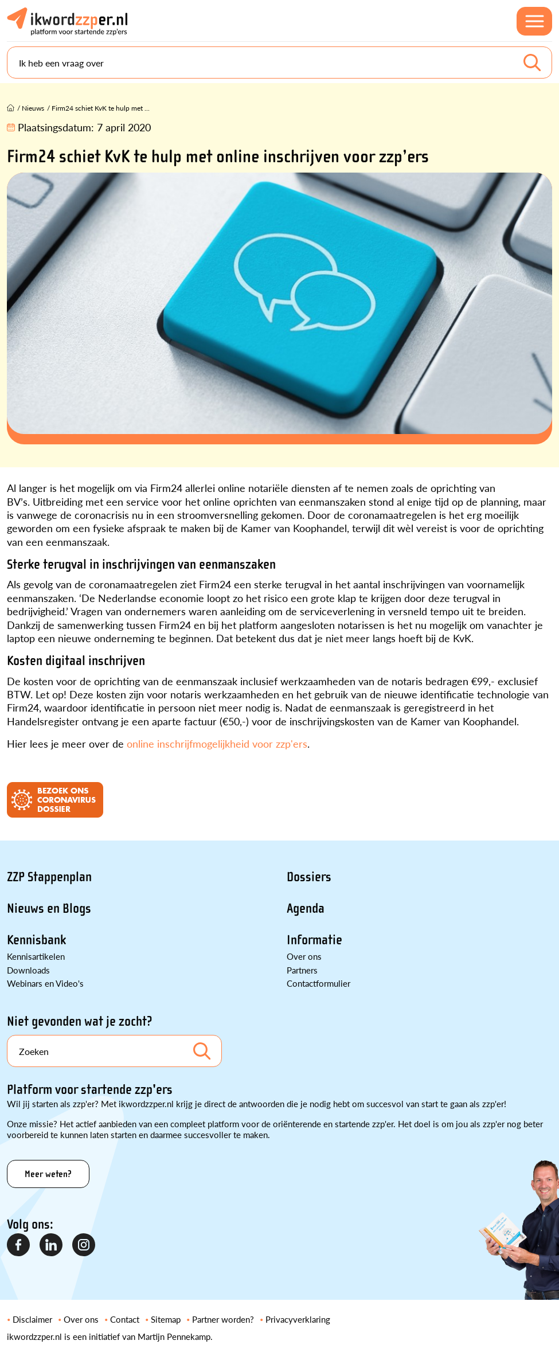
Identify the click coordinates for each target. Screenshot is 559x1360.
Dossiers (309, 877)
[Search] (279, 62)
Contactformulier (318, 983)
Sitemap (166, 1319)
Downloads (28, 970)
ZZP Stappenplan (49, 877)
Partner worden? (223, 1319)
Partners (302, 970)
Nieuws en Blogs (49, 908)
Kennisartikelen (36, 956)
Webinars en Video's (45, 983)
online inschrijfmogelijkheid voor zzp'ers (217, 743)
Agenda (306, 908)
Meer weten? (48, 1173)
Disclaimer (32, 1319)
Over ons (304, 956)
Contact (124, 1319)
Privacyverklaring (297, 1319)
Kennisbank (36, 940)
